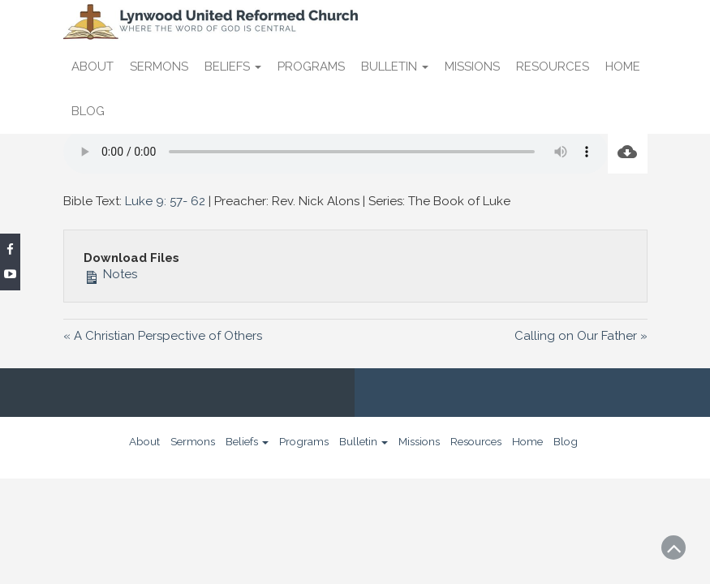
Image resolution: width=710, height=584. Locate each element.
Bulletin (394, 66)
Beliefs (232, 66)
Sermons (159, 66)
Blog (88, 111)
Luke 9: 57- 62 (165, 201)
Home (622, 66)
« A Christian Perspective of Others (162, 335)
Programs (311, 66)
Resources (552, 66)
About (92, 66)
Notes (110, 274)
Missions (472, 66)
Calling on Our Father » (581, 335)
